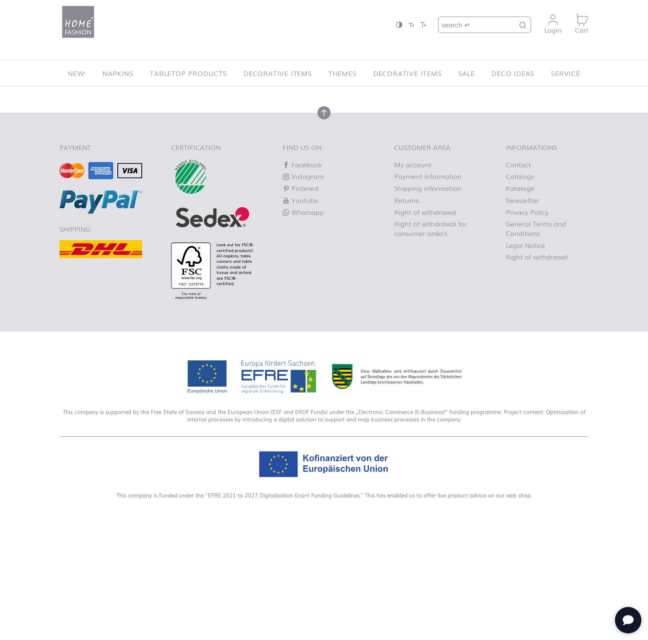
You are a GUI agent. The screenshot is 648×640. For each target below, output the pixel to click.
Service (565, 73)
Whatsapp (303, 326)
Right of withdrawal (425, 326)
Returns (406, 314)
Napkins (117, 73)
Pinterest (301, 302)
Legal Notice (525, 359)
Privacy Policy (527, 326)
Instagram (303, 291)
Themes (343, 73)
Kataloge (520, 302)
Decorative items (277, 73)
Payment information (428, 291)
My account (412, 279)
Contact (518, 279)
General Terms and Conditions (536, 342)
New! (77, 73)
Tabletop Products (188, 73)
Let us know (194, 164)
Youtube (300, 314)
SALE (466, 73)
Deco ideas (512, 73)
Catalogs (520, 291)
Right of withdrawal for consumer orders (430, 342)
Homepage (363, 173)
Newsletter (522, 314)
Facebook (302, 279)
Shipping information (427, 302)
